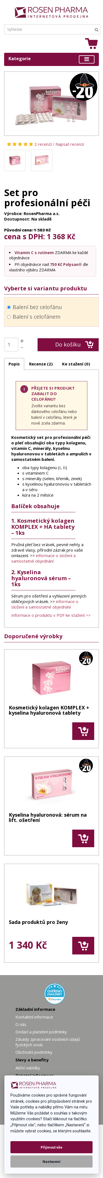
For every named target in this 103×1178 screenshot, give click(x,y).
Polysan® (72, 264)
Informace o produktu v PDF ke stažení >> (51, 615)
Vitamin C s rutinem (34, 252)
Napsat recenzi (69, 144)
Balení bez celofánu (34, 307)
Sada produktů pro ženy (38, 922)
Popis (14, 364)
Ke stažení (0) (76, 364)
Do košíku (74, 344)
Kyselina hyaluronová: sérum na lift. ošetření (48, 818)
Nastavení (51, 1161)
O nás (20, 1024)
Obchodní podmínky (33, 1052)
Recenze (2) (41, 364)
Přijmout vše (51, 1147)
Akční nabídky (27, 1067)
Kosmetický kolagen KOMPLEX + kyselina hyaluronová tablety (49, 710)
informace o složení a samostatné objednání (43, 558)
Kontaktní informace (34, 1017)
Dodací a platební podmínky (41, 1031)
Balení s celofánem (33, 316)
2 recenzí (43, 144)
